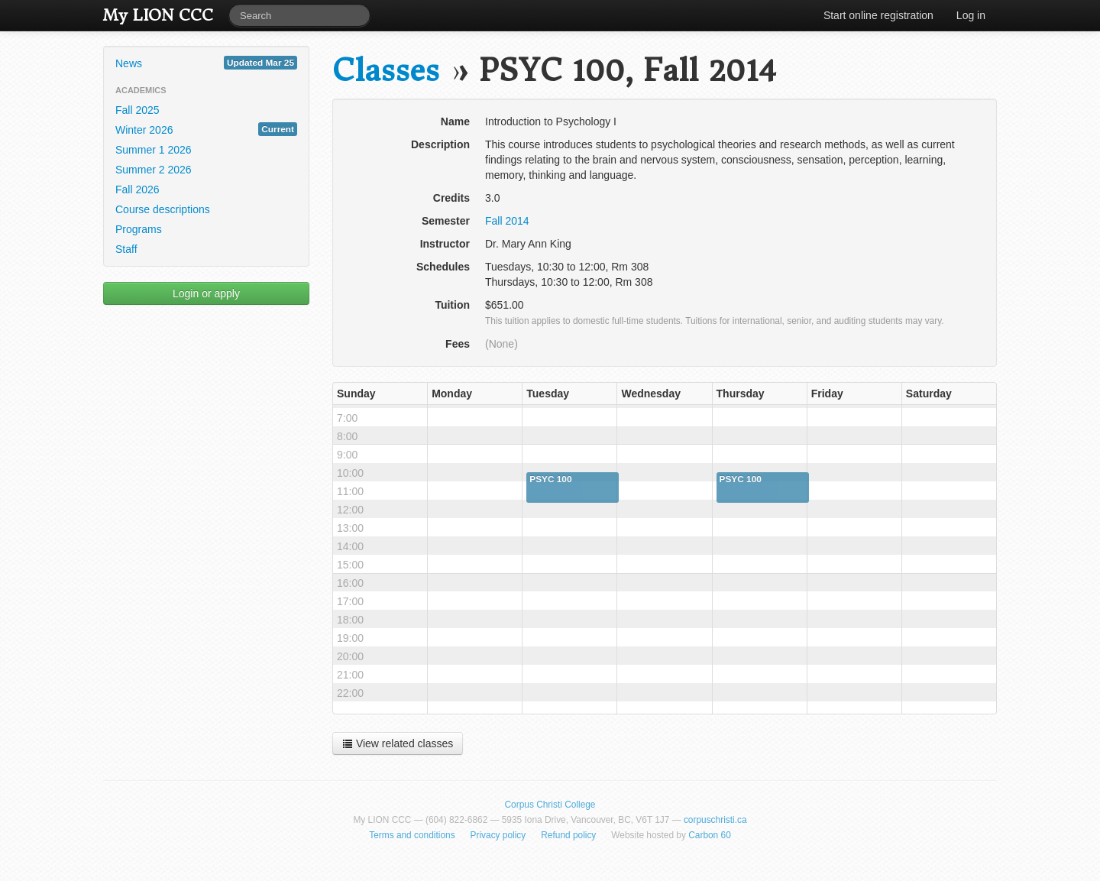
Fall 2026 (137, 189)
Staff (126, 249)
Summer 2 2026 (153, 170)
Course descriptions (162, 209)
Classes (385, 70)
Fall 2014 (507, 221)
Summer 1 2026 (153, 150)
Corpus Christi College (550, 804)
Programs (138, 229)
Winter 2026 (206, 129)
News (206, 63)
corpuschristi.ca (715, 820)
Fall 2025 (137, 110)
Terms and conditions (412, 835)
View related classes (397, 743)
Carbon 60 (709, 835)
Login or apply (206, 293)
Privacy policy (498, 835)
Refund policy (568, 835)
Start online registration (878, 15)
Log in (970, 15)
